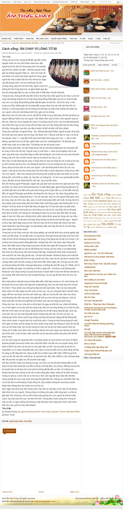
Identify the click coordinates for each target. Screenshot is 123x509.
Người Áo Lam (115, 498)
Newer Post (7, 492)
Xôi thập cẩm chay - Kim (100, 116)
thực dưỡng (87, 224)
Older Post (74, 492)
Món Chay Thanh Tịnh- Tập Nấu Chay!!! (100, 264)
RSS (93, 2)
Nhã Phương (112, 212)
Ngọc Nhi (97, 212)
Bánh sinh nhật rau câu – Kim (102, 71)
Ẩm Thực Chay (42, 39)
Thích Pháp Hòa (95, 218)
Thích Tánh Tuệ (107, 218)
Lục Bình (95, 207)
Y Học (98, 39)
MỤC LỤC (27, 2)
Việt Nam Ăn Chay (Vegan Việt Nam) (99, 257)
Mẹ (100, 207)
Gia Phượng (98, 204)
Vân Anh (105, 227)
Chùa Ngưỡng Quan (102, 201)
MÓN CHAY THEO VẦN (42, 2)
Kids (119, 204)
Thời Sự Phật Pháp (92, 294)
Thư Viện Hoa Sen (91, 313)
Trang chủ (15, 43)
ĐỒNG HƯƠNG (90, 250)
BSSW (94, 152)
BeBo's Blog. (89, 260)
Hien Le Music (90, 344)
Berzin (103, 198)
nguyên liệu (103, 212)
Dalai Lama (117, 201)
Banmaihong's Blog (92, 236)
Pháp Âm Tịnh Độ (91, 287)
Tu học (118, 224)
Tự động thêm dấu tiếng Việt (96, 347)
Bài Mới (95, 197)
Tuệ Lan (99, 227)
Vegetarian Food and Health (95, 283)
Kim (85, 206)
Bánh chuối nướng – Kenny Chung (104, 89)
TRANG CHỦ (6, 2)
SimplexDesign (114, 501)
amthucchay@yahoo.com (44, 501)
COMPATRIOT (90, 267)
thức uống (96, 224)
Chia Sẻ (106, 39)
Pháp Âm (30, 39)
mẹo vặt (105, 207)
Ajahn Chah (87, 195)
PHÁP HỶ (74, 2)
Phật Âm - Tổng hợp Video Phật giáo (99, 304)
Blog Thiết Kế (92, 498)
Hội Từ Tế (88, 317)
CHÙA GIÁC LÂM (91, 246)
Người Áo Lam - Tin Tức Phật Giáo (98, 253)
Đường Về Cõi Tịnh (92, 243)
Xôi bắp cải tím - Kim (99, 107)
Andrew (114, 195)
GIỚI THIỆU (17, 2)
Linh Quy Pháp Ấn (91, 354)
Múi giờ (87, 329)
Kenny (114, 204)
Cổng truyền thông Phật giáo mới (98, 351)
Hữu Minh (107, 204)
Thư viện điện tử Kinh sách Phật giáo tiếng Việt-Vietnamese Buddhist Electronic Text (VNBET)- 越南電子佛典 (100, 335)
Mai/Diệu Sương (97, 136)
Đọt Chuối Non (90, 239)
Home (41, 492)
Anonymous (96, 144)
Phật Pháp (18, 39)
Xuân (90, 39)
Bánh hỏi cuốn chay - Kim (101, 98)
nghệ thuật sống (59, 39)
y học (115, 227)
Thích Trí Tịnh (91, 221)
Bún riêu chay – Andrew (100, 80)
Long (90, 207)
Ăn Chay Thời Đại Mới (93, 301)
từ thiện (93, 227)
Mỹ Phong (103, 209)
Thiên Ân (100, 221)
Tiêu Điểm (35, 43)
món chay (113, 207)
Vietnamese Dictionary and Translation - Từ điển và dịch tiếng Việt (100, 309)
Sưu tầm (107, 215)
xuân (110, 227)
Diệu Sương (88, 204)
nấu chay (111, 209)
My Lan (96, 209)
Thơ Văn (73, 39)
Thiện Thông (108, 221)
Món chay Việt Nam (92, 271)
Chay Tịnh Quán (91, 290)
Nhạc (119, 212)
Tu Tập (82, 39)
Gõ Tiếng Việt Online (92, 340)
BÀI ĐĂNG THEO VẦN (60, 2)
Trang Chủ (6, 39)
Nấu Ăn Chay (89, 297)
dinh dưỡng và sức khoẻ (94, 280)
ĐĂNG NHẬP (84, 2)
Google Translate (91, 320)
